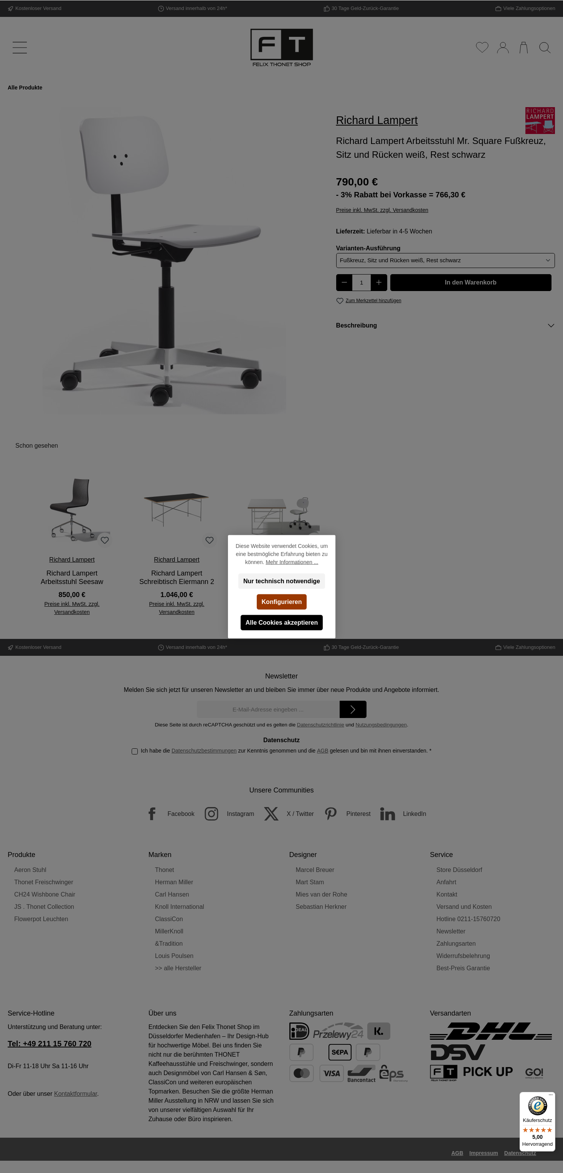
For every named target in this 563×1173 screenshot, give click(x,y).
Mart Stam (310, 882)
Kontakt (446, 894)
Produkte (21, 855)
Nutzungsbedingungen (380, 725)
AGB (323, 751)
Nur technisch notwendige (281, 580)
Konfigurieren (281, 601)
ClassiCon (169, 919)
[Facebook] (165, 813)
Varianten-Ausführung (368, 247)
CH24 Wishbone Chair (44, 894)
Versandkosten (292, 1169)
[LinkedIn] (399, 813)
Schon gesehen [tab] (36, 445)
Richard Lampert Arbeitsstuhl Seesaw (72, 577)
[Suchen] (544, 47)
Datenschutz (520, 1153)
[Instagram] (225, 813)
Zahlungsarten (455, 943)
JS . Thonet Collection (44, 906)
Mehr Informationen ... (292, 562)
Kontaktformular (75, 1093)
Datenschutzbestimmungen (204, 751)
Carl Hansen (172, 894)
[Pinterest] (342, 813)
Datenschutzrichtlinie (320, 725)
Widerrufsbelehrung (463, 956)
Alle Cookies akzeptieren (281, 622)
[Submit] (353, 709)
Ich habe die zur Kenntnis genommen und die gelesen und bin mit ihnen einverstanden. (286, 751)
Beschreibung (356, 325)
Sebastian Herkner (321, 906)
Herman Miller (174, 882)
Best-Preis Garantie (463, 968)
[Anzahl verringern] (344, 282)
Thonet (164, 870)
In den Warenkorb (471, 282)
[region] (164, 260)
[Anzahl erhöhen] (379, 282)
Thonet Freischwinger (43, 882)
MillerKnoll (169, 931)
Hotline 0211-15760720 (468, 919)
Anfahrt (446, 882)
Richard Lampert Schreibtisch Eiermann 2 (176, 577)
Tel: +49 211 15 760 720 (49, 1043)
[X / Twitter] (285, 813)
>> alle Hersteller (178, 968)
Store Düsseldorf (459, 870)
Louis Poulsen (174, 956)
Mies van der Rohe (321, 894)
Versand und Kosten (464, 906)
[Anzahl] (361, 282)
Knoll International (179, 906)
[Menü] (18, 47)
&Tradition (169, 943)
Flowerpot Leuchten (41, 919)
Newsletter (451, 931)
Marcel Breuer (315, 870)
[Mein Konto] (502, 47)
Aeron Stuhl (30, 870)
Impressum (483, 1153)
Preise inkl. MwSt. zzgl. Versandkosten (382, 210)
